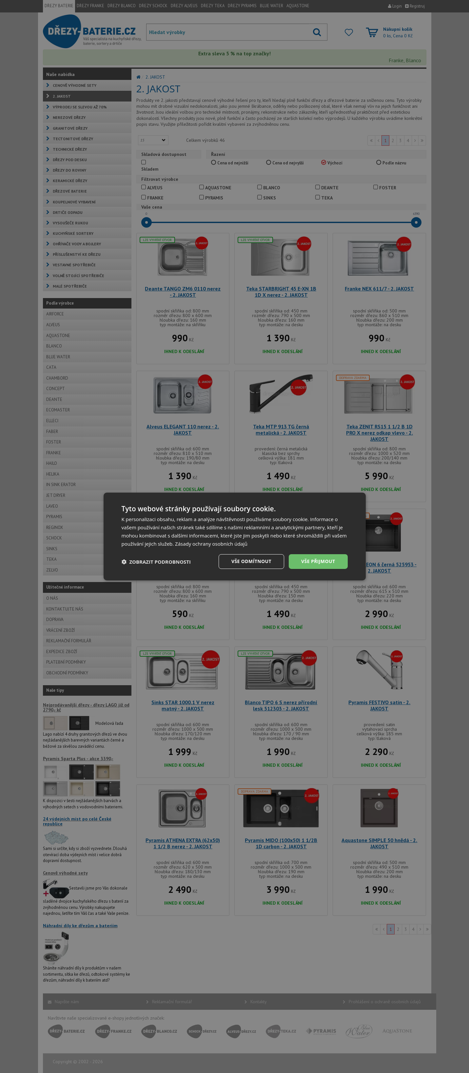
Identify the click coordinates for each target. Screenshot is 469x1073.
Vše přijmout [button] (318, 561)
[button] (156, 561)
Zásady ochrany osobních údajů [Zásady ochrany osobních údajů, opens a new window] (211, 543)
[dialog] (235, 536)
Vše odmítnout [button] (251, 561)
